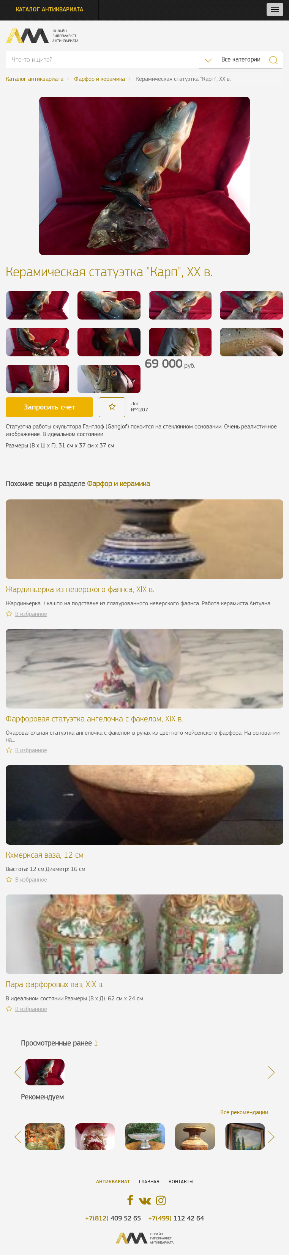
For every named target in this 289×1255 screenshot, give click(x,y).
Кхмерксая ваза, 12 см (45, 854)
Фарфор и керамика (118, 484)
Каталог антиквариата (49, 9)
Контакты (181, 1181)
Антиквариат (113, 1181)
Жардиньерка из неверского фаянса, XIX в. (80, 589)
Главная (149, 1181)
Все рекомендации (244, 1112)
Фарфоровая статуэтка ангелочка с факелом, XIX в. (94, 718)
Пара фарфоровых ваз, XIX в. (55, 984)
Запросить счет (49, 407)
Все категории (241, 59)
